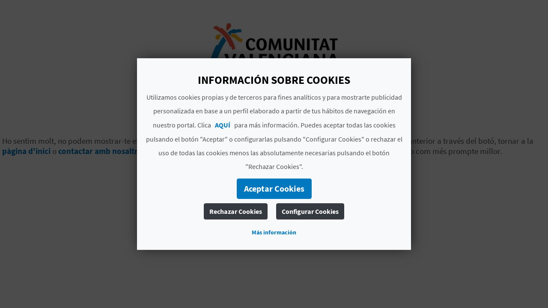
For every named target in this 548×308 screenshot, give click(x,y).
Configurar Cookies (310, 211)
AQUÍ (222, 125)
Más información (274, 232)
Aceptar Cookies (274, 188)
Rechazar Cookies (235, 211)
